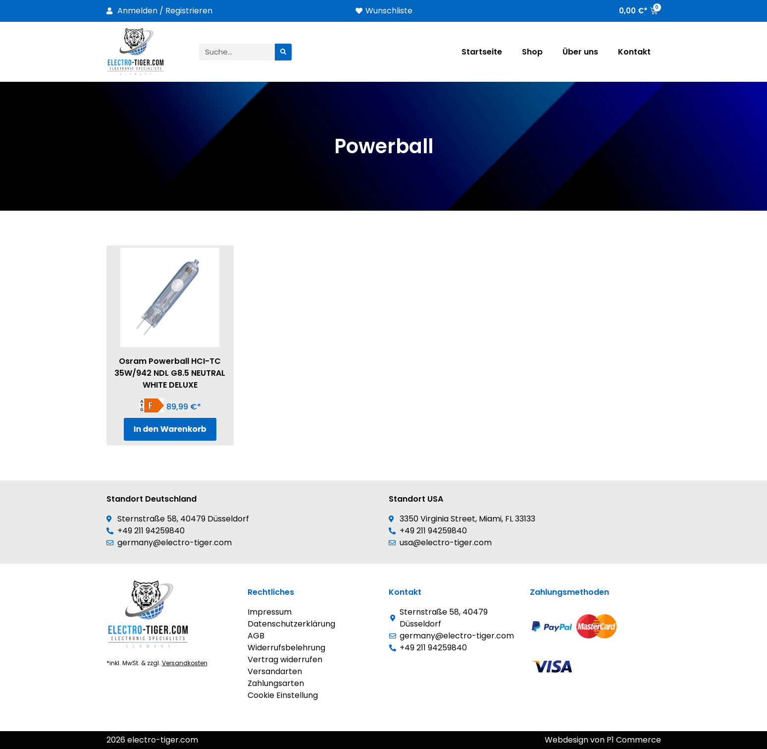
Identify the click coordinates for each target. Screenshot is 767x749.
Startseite (481, 52)
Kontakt (634, 52)
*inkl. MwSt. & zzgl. (156, 663)
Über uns (580, 52)
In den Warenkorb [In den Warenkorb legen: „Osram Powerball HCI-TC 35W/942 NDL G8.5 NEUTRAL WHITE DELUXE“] (170, 429)
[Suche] (283, 52)
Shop (532, 52)
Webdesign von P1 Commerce (603, 740)
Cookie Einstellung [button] (283, 695)
